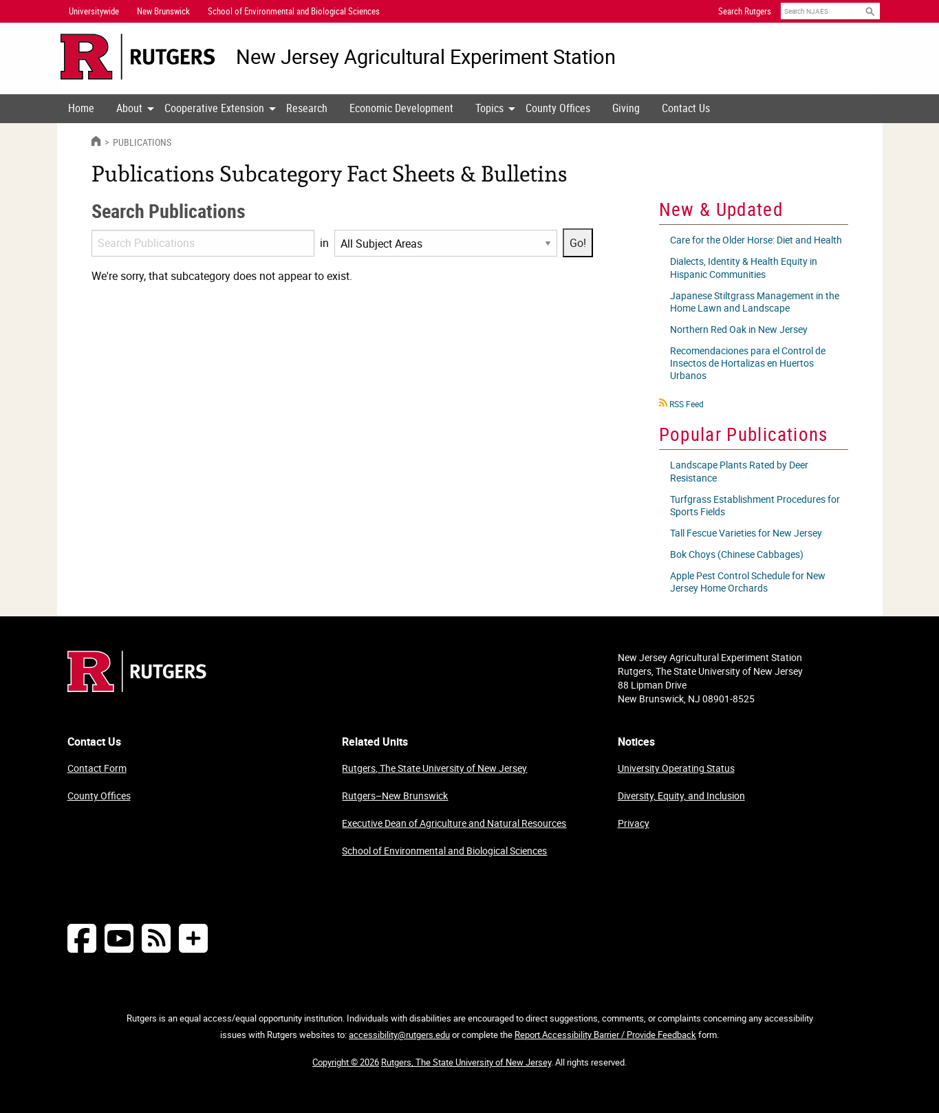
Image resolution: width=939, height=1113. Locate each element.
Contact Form (97, 768)
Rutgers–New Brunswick (395, 795)
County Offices (558, 108)
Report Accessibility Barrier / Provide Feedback (605, 1034)
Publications (141, 142)
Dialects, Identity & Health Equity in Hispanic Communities (743, 267)
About (129, 108)
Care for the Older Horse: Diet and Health (756, 239)
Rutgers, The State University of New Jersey (434, 768)
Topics (489, 108)
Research (306, 108)
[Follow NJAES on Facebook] (81, 938)
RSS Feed (686, 403)
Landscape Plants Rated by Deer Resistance (739, 471)
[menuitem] (81, 108)
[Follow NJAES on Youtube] (119, 938)
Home (81, 108)
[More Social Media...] (193, 938)
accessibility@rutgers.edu (399, 1034)
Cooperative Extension (214, 108)
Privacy (633, 823)
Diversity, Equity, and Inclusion (681, 795)
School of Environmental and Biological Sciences (444, 850)
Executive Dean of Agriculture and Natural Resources (454, 823)
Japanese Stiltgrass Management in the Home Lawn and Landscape (754, 301)
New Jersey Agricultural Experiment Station (426, 56)
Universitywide (94, 11)
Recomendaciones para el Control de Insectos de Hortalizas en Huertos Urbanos (747, 363)
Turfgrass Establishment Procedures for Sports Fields (755, 505)
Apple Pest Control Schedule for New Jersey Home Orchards (747, 581)
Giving (626, 108)
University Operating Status (676, 768)
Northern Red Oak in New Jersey (739, 329)
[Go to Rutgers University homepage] (138, 56)
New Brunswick (163, 11)
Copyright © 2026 (345, 1062)
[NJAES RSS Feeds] (156, 938)
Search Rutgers (744, 11)
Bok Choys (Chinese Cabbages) (736, 554)
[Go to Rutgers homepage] (136, 687)
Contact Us (686, 108)
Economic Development (401, 108)
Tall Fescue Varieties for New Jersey (746, 532)
